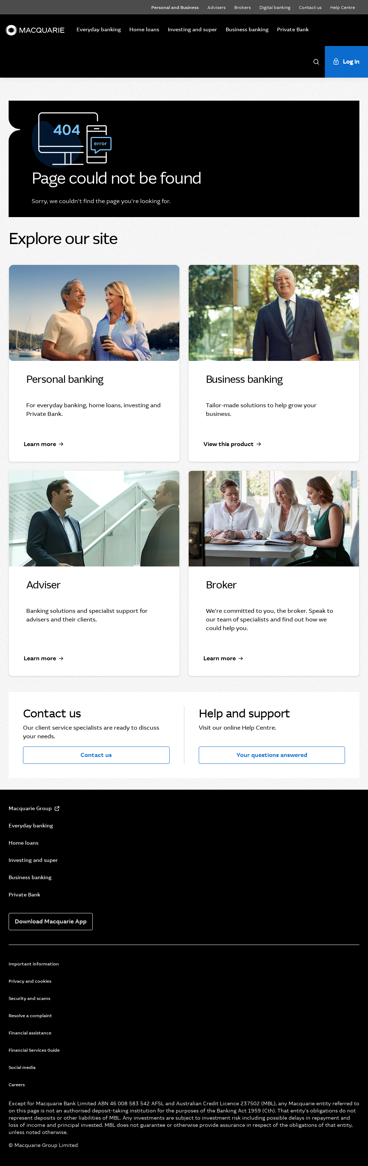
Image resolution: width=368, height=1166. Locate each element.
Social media (22, 1067)
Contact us (310, 7)
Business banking (247, 29)
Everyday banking (99, 29)
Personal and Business (175, 7)
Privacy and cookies (30, 981)
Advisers (216, 7)
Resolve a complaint (30, 1016)
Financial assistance (30, 1033)
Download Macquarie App (51, 921)
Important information (34, 964)
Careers (17, 1085)
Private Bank (293, 29)
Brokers (242, 7)
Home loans (144, 29)
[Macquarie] (35, 30)
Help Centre (342, 7)
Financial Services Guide (34, 1050)
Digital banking (274, 7)
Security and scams (29, 998)
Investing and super (192, 29)
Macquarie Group (30, 808)
